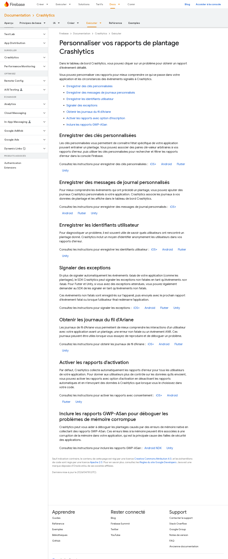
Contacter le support (181, 518)
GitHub (56, 540)
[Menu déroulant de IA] (60, 23)
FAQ (171, 540)
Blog (187, 4)
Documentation (17, 15)
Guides (56, 518)
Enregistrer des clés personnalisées (89, 86)
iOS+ (153, 164)
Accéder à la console (208, 4)
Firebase (64, 33)
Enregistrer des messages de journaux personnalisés (100, 92)
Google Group (177, 529)
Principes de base (30, 23)
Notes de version (178, 535)
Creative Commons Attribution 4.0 (153, 458)
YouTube (115, 535)
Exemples (134, 23)
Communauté (136, 4)
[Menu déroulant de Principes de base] (45, 23)
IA (54, 23)
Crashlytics (45, 15)
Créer (40, 4)
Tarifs (99, 4)
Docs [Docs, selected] (113, 4)
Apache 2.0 (96, 462)
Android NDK (153, 448)
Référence (115, 23)
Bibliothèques (59, 535)
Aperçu (8, 23)
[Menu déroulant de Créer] (48, 4)
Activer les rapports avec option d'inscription (95, 118)
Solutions (84, 4)
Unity (65, 170)
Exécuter (61, 4)
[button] (21, 34)
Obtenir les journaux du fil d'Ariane (88, 112)
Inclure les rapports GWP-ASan (86, 124)
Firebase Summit (120, 523)
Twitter (114, 529)
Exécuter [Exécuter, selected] (91, 23)
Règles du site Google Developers (158, 462)
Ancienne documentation (183, 546)
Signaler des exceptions (81, 105)
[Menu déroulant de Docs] (120, 4)
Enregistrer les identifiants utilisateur (90, 99)
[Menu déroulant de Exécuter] (71, 4)
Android (166, 164)
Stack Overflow (178, 523)
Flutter (181, 164)
